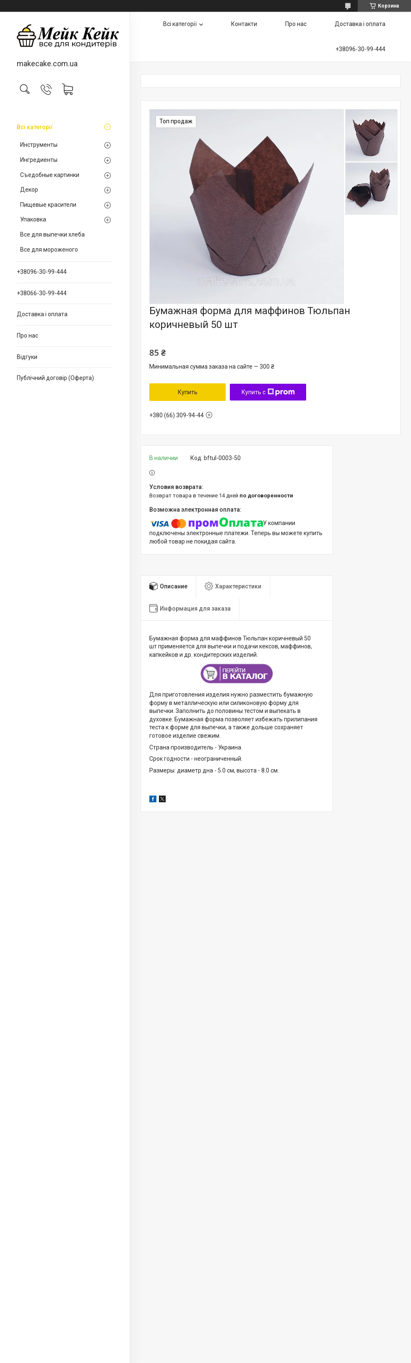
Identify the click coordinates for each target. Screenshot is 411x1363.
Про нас (27, 335)
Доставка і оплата (42, 314)
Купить (188, 392)
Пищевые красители (48, 204)
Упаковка (33, 219)
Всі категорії (35, 127)
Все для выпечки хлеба (52, 234)
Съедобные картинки (49, 175)
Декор (29, 189)
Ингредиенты (38, 159)
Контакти (244, 24)
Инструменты (38, 144)
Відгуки (27, 357)
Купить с (268, 392)
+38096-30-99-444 (42, 271)
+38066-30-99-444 (42, 293)
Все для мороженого (49, 249)
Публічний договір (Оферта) (55, 378)
